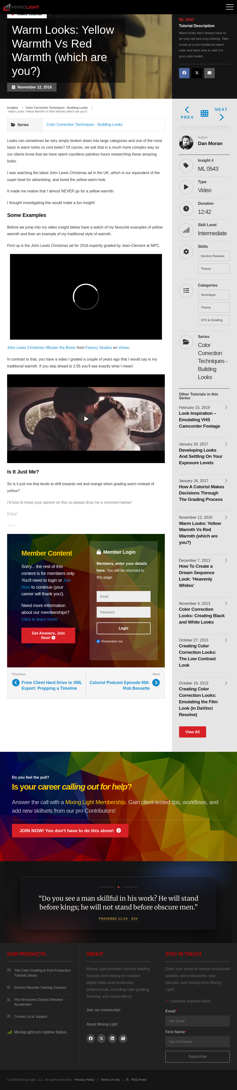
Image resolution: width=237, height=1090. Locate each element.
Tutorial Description (197, 26)
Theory (206, 268)
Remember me (110, 641)
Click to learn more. (39, 619)
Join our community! (103, 1010)
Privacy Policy (85, 1079)
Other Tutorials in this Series (198, 396)
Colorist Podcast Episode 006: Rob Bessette (120, 685)
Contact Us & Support (27, 1016)
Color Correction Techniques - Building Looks (85, 124)
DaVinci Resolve (212, 256)
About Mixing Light (102, 1024)
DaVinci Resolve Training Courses (36, 987)
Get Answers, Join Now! (48, 635)
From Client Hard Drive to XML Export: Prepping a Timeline (52, 685)
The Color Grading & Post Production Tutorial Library (39, 972)
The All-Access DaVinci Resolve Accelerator (35, 1002)
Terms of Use (110, 1079)
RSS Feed (139, 1079)
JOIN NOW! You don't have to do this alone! (70, 830)
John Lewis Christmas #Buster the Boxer (41, 348)
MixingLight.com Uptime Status (36, 1032)
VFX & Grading (212, 320)
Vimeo (123, 348)
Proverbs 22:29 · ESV (118, 918)
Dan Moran (210, 143)
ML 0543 (186, 20)
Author (203, 137)
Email (171, 1011)
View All (192, 732)
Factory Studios (98, 348)
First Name (175, 1032)
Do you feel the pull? (30, 777)
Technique (208, 295)
